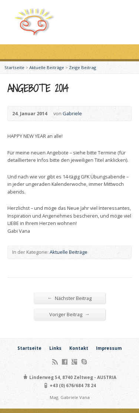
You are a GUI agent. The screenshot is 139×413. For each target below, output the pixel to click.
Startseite (14, 67)
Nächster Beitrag (69, 297)
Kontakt (78, 348)
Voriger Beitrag (69, 314)
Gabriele (72, 113)
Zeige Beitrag (82, 67)
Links (55, 348)
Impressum (109, 348)
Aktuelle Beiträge (46, 67)
